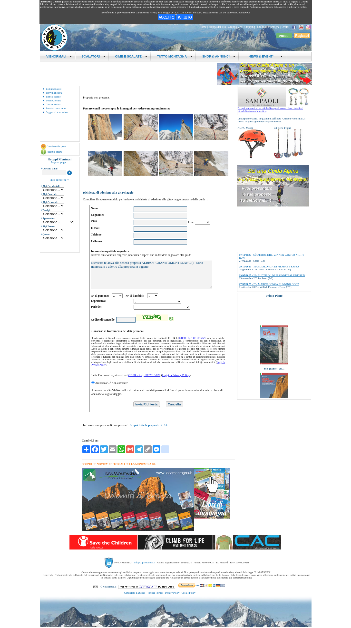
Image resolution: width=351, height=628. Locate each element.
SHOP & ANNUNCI (218, 56)
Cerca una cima (53, 104)
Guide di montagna (268, 27)
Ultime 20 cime (53, 100)
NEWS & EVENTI (264, 56)
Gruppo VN (235, 27)
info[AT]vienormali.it (144, 562)
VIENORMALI (59, 56)
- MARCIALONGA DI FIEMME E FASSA (269, 266)
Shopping (249, 27)
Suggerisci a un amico (57, 112)
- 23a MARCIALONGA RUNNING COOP (269, 284)
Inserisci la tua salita (56, 108)
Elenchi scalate (53, 96)
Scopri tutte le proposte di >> (149, 425)
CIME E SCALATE (131, 56)
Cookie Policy (188, 592)
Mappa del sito (217, 27)
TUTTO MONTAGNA (174, 56)
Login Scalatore (54, 89)
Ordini (285, 27)
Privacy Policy (172, 592)
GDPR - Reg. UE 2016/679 (192, 338)
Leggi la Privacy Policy (176, 375)
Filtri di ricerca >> (59, 179)
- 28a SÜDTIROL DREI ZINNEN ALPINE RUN (272, 275)
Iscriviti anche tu (54, 92)
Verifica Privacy (155, 592)
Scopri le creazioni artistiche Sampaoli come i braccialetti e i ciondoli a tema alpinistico (274, 108)
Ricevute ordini (54, 151)
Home (202, 27)
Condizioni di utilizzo (134, 592)
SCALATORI (94, 56)
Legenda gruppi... (59, 162)
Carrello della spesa (56, 146)
